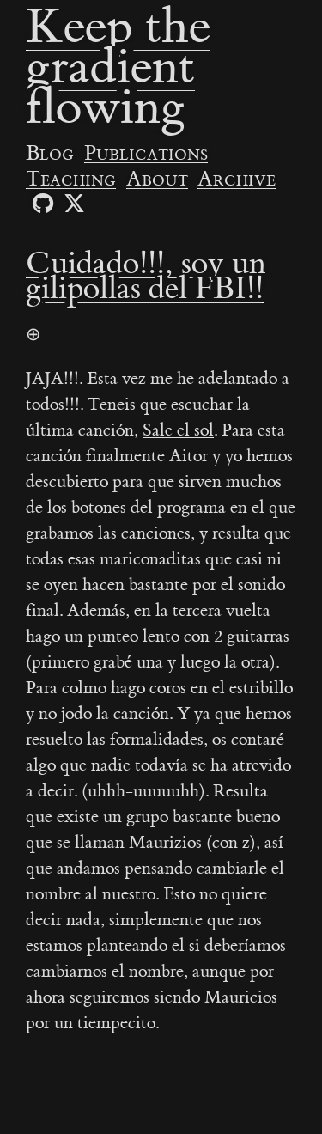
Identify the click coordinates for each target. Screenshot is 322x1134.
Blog (50, 154)
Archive (236, 179)
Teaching (71, 179)
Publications (146, 154)
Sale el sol (178, 430)
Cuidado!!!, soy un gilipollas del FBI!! (146, 276)
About (157, 179)
